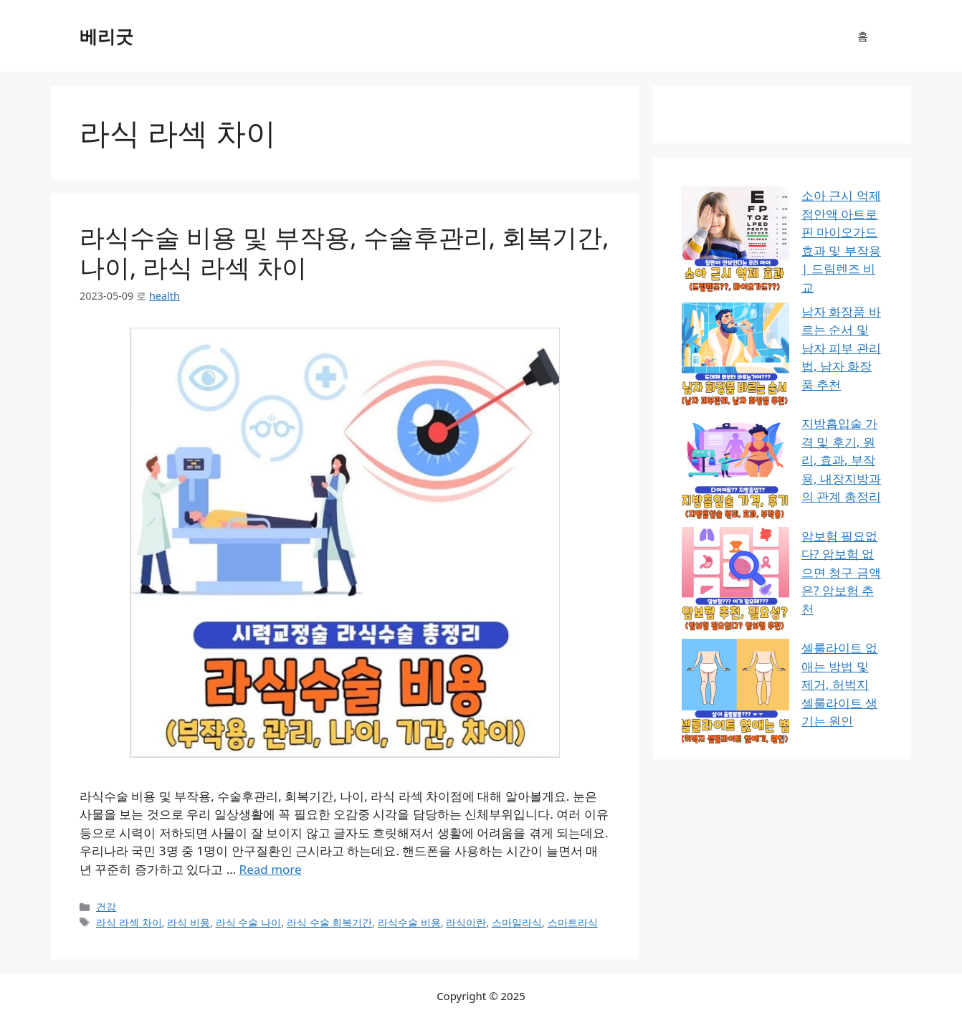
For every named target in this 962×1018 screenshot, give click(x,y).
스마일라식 (517, 922)
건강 (106, 906)
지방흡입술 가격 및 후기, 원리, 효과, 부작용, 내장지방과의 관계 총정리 (778, 317)
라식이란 (466, 922)
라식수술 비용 (409, 922)
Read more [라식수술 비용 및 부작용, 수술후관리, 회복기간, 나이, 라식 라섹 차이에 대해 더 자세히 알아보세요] (270, 869)
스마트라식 (573, 922)
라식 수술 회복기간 (330, 922)
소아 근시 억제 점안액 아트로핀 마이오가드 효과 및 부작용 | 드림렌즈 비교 (781, 213)
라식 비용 (188, 922)
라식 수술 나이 (249, 922)
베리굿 (106, 36)
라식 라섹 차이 (129, 922)
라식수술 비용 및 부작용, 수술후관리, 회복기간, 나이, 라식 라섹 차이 (344, 252)
